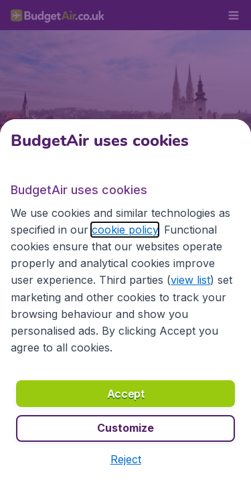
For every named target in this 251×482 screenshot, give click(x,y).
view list (190, 280)
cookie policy (125, 229)
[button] (125, 459)
